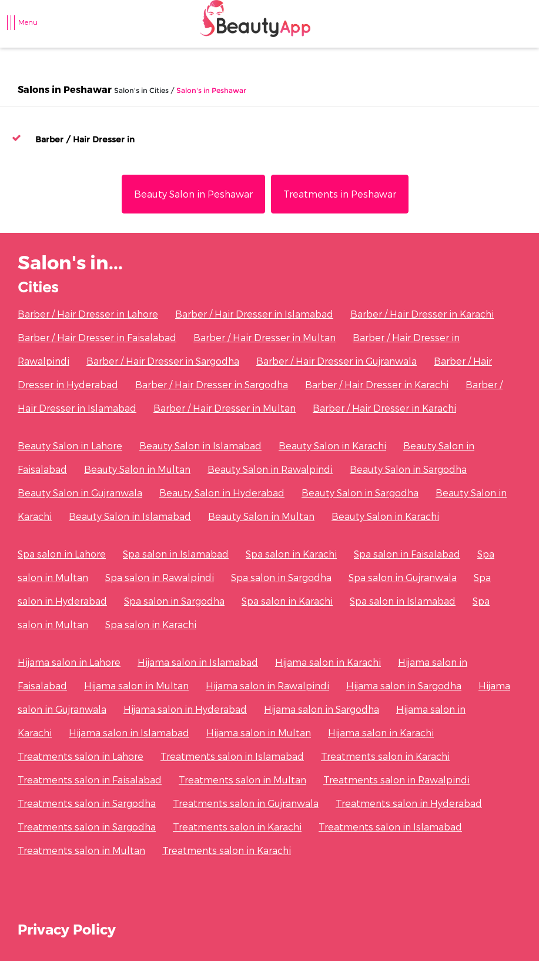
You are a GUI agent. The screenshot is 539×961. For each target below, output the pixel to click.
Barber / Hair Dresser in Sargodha (162, 360)
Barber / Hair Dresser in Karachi (422, 313)
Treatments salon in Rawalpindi (396, 779)
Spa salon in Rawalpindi (159, 577)
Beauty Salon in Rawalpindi (270, 469)
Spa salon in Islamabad (176, 553)
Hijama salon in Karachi (328, 662)
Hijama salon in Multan (136, 685)
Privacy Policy (67, 928)
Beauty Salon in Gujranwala (80, 492)
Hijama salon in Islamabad (198, 662)
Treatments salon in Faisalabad (90, 779)
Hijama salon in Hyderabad (185, 709)
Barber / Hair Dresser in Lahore (88, 313)
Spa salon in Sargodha (281, 577)
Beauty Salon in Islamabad (200, 445)
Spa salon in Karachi (291, 553)
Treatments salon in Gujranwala (246, 803)
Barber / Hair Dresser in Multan (264, 337)
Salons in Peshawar (65, 89)
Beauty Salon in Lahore (70, 445)
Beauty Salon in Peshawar (193, 193)
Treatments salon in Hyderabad (409, 803)
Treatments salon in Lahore (80, 756)
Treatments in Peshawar (339, 193)
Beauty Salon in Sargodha (408, 469)
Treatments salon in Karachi (385, 756)
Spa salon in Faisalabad (407, 553)
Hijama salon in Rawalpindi (267, 685)
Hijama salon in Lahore (69, 662)
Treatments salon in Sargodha (87, 803)
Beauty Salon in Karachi (332, 445)
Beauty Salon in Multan (137, 469)
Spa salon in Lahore (62, 553)
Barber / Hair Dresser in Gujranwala (336, 360)
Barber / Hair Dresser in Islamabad (254, 313)
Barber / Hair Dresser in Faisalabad (97, 337)
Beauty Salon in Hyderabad (221, 492)
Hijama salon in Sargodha (403, 685)
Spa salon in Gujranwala (403, 577)
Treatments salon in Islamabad (232, 756)
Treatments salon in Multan (242, 779)
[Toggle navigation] (17, 28)
